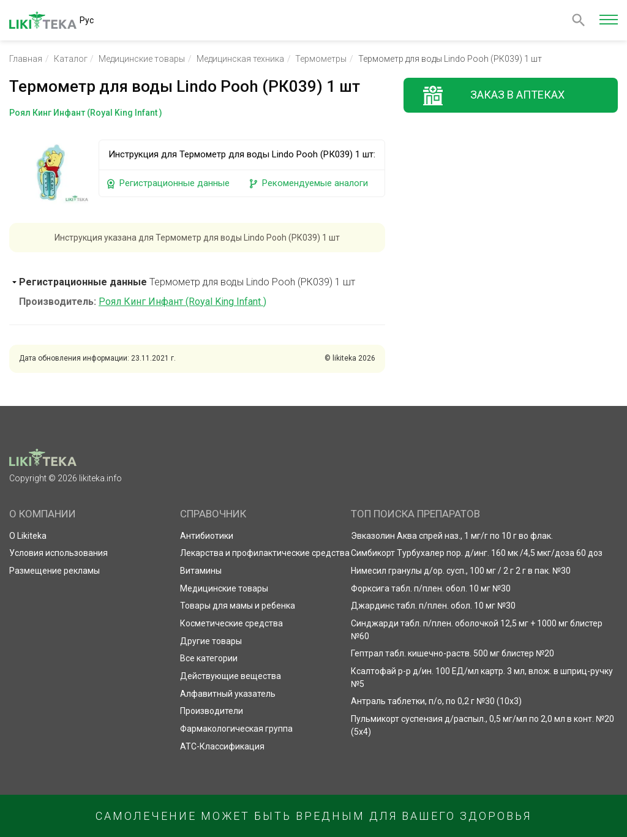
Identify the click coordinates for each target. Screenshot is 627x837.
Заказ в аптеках (517, 94)
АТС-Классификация (222, 746)
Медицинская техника (240, 59)
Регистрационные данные (167, 183)
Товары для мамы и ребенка (237, 605)
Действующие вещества (230, 676)
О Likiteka (28, 536)
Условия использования (58, 553)
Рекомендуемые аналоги (308, 183)
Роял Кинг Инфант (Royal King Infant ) (182, 301)
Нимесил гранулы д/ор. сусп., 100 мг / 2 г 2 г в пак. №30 (461, 571)
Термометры (321, 59)
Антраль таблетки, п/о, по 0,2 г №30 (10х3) (436, 701)
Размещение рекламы (54, 571)
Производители (211, 711)
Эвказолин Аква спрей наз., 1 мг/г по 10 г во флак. (452, 536)
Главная (25, 59)
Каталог (71, 59)
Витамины (201, 571)
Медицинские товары (142, 59)
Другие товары (211, 641)
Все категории (209, 658)
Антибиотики (206, 536)
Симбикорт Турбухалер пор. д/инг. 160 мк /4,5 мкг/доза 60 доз (477, 553)
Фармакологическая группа (236, 729)
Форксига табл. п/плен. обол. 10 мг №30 (431, 588)
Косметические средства (231, 623)
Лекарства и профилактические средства (265, 553)
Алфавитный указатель (228, 694)
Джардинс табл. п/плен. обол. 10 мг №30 (433, 605)
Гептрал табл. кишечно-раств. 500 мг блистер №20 (452, 653)
